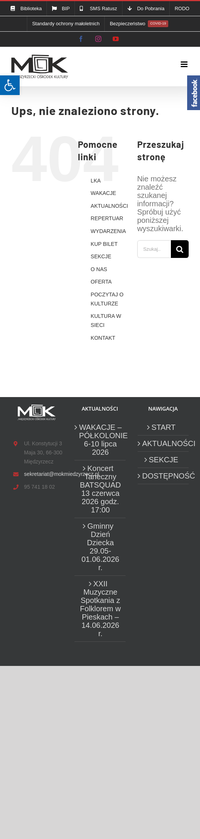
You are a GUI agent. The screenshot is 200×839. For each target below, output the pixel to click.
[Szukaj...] (154, 249)
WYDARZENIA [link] (108, 231)
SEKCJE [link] (101, 256)
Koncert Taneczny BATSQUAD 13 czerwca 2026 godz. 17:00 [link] (100, 489)
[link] (10, 85)
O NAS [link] (99, 269)
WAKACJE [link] (103, 193)
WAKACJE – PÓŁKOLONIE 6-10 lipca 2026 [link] (100, 439)
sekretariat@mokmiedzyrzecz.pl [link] (43, 474)
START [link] (164, 427)
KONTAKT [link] (103, 338)
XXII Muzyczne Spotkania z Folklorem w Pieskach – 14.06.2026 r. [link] (100, 609)
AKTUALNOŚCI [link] (109, 206)
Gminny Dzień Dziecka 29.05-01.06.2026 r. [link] (100, 547)
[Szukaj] (180, 249)
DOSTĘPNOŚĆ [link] (163, 476)
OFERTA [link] (101, 282)
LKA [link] (96, 181)
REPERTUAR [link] (107, 218)
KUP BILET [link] (104, 244)
